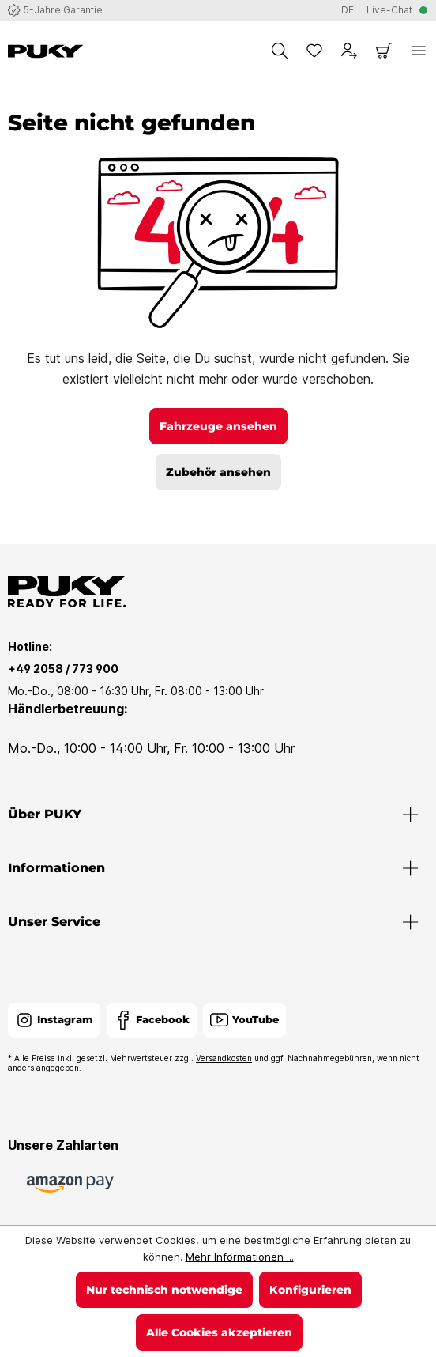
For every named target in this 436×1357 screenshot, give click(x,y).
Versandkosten (224, 1058)
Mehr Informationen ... (240, 1256)
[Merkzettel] (314, 50)
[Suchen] (279, 50)
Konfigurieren (310, 1290)
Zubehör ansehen (218, 472)
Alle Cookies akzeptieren (219, 1332)
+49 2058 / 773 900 (63, 668)
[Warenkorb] (383, 50)
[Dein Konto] (349, 50)
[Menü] (418, 50)
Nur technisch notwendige (164, 1290)
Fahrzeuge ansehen (218, 426)
